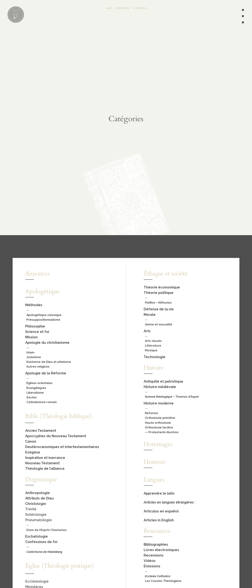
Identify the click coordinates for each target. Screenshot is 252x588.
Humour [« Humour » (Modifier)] (155, 462)
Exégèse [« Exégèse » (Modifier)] (32, 452)
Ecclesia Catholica (157, 576)
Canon (30, 441)
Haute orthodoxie (158, 422)
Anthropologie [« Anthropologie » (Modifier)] (37, 493)
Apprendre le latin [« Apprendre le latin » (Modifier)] (159, 493)
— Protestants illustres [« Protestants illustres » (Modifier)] (161, 432)
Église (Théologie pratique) (59, 566)
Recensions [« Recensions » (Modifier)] (153, 555)
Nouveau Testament (42, 463)
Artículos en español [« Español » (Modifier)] (161, 511)
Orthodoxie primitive (160, 418)
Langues (154, 480)
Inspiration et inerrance (45, 458)
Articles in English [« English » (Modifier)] (159, 520)
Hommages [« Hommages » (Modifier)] (158, 444)
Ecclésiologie (37, 581)
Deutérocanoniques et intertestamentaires (62, 447)
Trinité (30, 509)
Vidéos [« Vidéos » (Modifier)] (150, 561)
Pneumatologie (38, 520)
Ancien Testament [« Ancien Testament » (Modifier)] (40, 430)
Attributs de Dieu (39, 498)
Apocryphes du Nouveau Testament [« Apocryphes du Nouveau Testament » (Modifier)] (55, 436)
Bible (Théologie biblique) (58, 416)
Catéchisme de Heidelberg (44, 552)
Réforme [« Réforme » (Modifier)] (151, 413)
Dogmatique (41, 479)
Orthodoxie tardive (159, 427)
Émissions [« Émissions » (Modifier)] (152, 566)
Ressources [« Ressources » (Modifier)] (157, 531)
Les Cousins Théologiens (163, 581)
